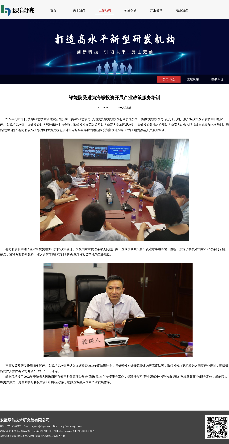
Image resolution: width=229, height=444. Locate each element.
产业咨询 (156, 10)
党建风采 (193, 79)
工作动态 (105, 10)
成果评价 (217, 79)
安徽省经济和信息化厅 (22, 435)
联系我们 (182, 10)
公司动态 (169, 79)
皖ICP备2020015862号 (84, 431)
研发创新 (130, 10)
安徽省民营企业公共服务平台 (50, 435)
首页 (53, 10)
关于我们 (79, 10)
